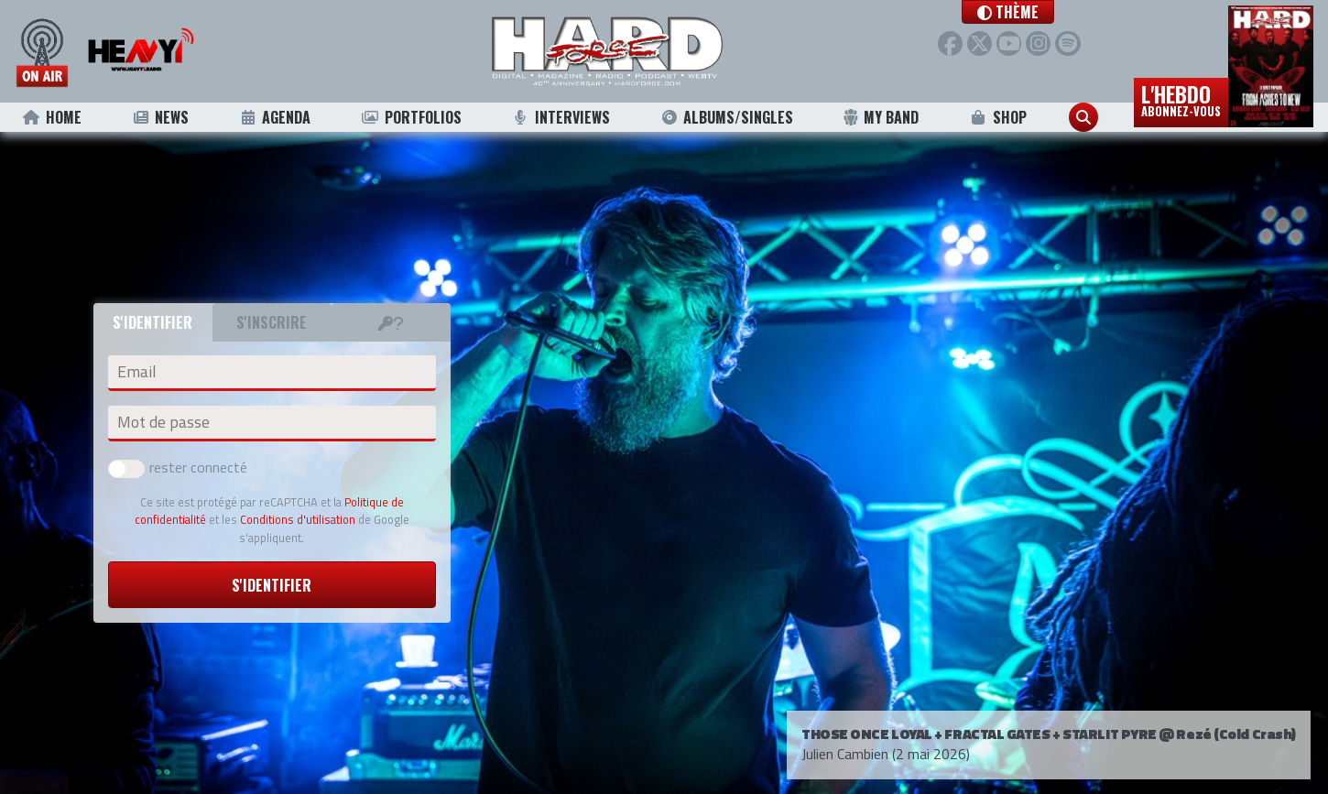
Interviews (560, 117)
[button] (1011, 12)
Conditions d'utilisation (297, 519)
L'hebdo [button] (1181, 99)
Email (136, 372)
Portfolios (411, 117)
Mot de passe (163, 422)
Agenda (274, 117)
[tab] (391, 322)
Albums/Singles (726, 117)
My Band (881, 117)
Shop (998, 117)
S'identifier (271, 585)
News (160, 117)
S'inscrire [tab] (271, 322)
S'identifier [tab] (152, 322)
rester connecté (177, 467)
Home (52, 117)
